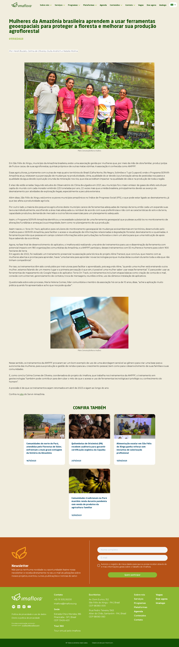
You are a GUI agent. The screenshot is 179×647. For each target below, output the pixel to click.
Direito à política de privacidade (26, 618)
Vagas (141, 5)
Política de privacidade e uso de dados (29, 614)
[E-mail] (132, 558)
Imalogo (162, 5)
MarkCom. (109, 643)
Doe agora (151, 5)
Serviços (59, 5)
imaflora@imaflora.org (30, 625)
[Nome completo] (132, 550)
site (22, 394)
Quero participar (132, 575)
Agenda (103, 5)
